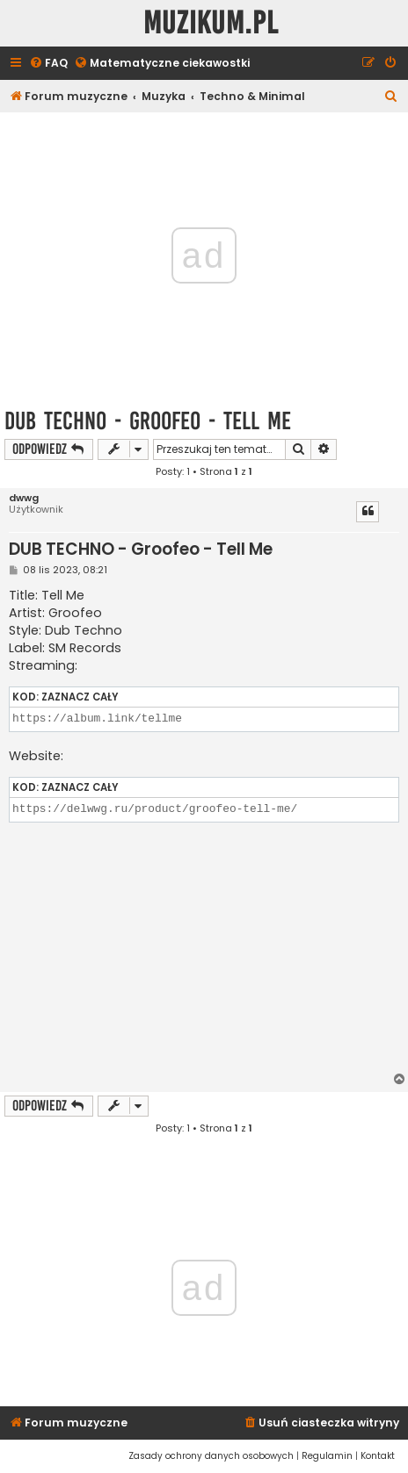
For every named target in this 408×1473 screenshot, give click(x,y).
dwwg (24, 498)
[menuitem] (48, 63)
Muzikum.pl (211, 23)
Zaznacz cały (79, 697)
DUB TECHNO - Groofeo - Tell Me (147, 421)
